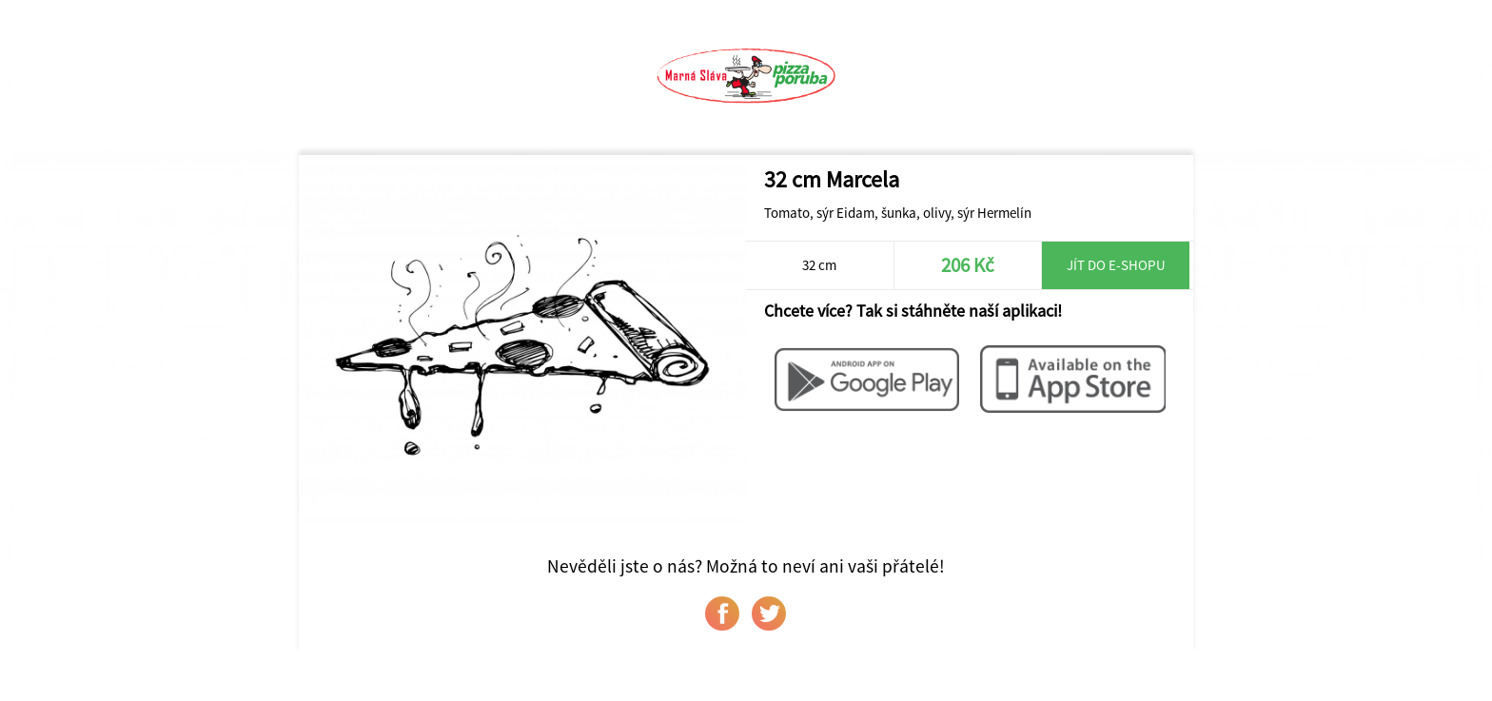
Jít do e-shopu (1116, 265)
